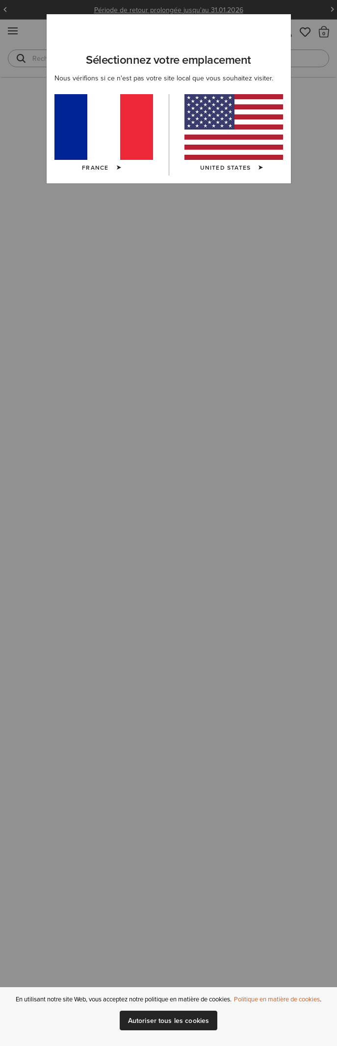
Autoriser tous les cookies (168, 1020)
